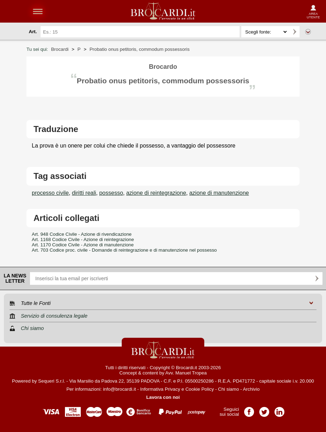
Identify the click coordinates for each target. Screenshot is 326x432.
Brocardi (60, 49)
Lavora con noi (163, 397)
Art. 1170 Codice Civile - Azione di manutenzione (83, 244)
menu (37, 11)
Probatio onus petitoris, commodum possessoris (140, 49)
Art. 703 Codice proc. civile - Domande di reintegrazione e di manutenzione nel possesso (124, 250)
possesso (111, 193)
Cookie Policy (199, 389)
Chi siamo (228, 389)
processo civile (50, 193)
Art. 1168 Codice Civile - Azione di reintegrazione (83, 239)
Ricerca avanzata (308, 31)
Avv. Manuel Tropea (186, 373)
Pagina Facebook (249, 409)
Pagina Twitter (264, 409)
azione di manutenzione (219, 193)
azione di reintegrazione (156, 193)
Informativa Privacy (160, 389)
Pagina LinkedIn (279, 409)
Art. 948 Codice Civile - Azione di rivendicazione (82, 234)
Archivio (251, 389)
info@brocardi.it (119, 389)
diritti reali (84, 193)
